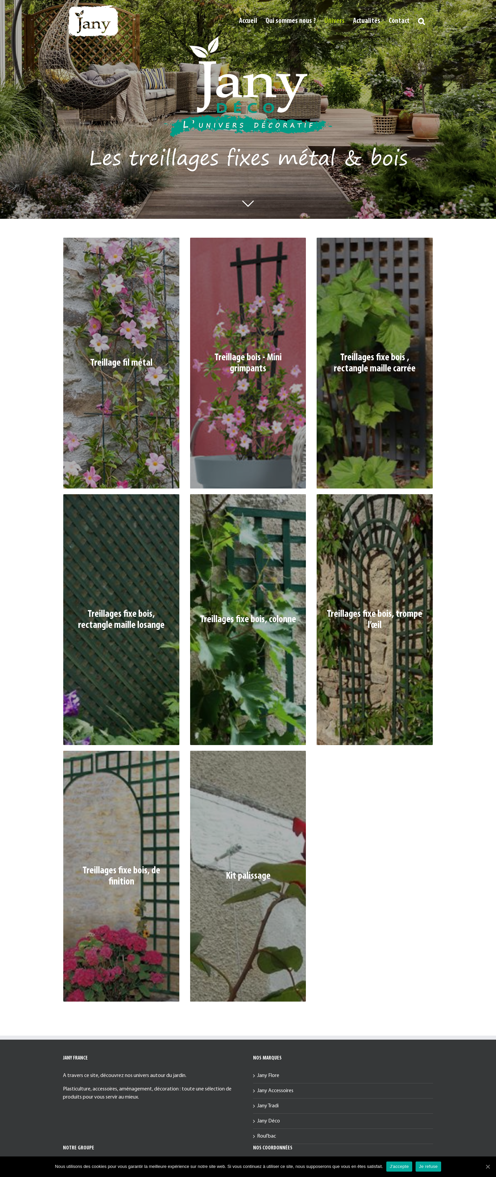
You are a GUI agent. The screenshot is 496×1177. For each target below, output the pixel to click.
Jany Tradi (268, 1106)
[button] (421, 21)
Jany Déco (268, 1121)
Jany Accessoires (275, 1091)
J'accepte (399, 1166)
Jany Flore (268, 1075)
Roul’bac (266, 1136)
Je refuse (428, 1166)
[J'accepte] (487, 1166)
